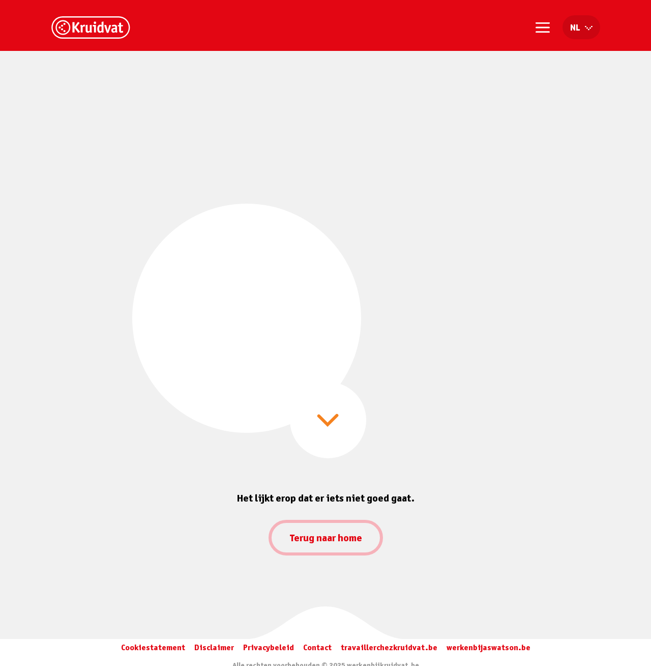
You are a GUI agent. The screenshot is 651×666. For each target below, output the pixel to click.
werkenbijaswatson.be (488, 647)
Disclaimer (214, 647)
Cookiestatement (153, 647)
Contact (317, 647)
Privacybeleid (268, 647)
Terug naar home (325, 538)
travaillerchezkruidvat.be (389, 647)
